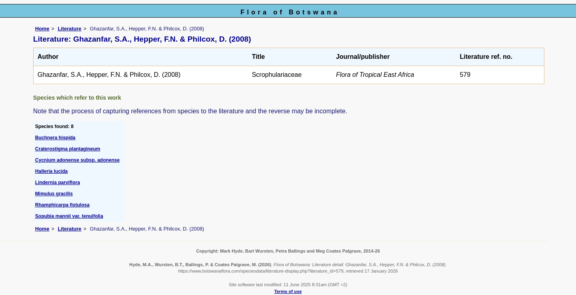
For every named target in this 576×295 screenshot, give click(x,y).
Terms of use (288, 291)
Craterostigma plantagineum (67, 149)
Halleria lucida (51, 171)
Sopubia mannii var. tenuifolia (69, 216)
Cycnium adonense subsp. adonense (77, 160)
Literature (69, 29)
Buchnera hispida (55, 137)
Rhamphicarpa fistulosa (62, 205)
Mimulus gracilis (54, 194)
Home (42, 29)
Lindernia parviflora (57, 182)
